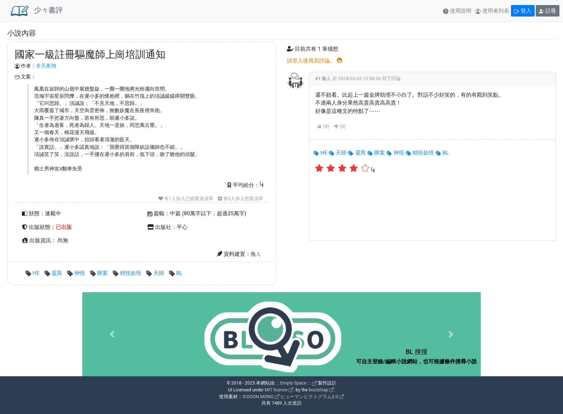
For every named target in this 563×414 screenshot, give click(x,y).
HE (33, 273)
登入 (522, 11)
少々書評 (37, 11)
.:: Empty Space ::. (296, 383)
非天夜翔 (46, 66)
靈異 (54, 273)
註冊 (548, 11)
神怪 (76, 273)
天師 (155, 273)
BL (175, 273)
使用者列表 (492, 11)
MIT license (279, 389)
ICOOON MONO (260, 396)
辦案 (99, 273)
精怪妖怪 (128, 273)
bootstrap (321, 389)
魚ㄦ (326, 78)
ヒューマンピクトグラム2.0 (312, 396)
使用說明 (457, 11)
